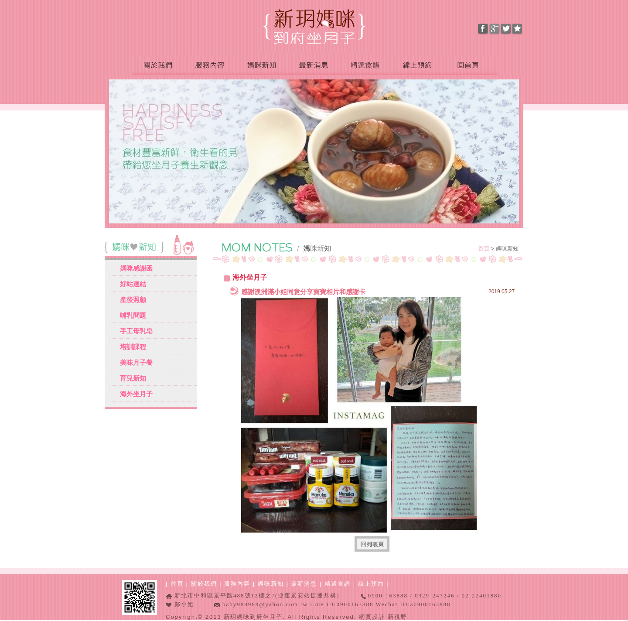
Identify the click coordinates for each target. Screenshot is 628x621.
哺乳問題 (133, 315)
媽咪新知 (261, 65)
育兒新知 (133, 378)
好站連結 (133, 284)
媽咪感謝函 (136, 268)
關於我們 (157, 65)
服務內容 (209, 65)
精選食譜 (364, 65)
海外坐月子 (136, 394)
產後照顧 (133, 299)
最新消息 (312, 65)
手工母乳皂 (136, 331)
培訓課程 (133, 346)
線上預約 (416, 65)
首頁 (484, 248)
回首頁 (470, 65)
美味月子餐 (136, 362)
